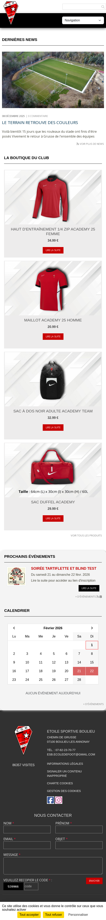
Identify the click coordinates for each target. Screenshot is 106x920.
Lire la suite (53, 250)
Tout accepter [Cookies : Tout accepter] (29, 914)
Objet (61, 839)
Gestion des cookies (64, 791)
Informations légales (65, 763)
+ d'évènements (85, 596)
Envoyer (94, 880)
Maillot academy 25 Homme (53, 320)
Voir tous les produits (86, 535)
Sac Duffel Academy (53, 502)
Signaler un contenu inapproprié (64, 773)
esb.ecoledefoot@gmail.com (71, 754)
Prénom (63, 823)
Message (12, 854)
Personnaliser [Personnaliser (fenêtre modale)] (78, 914)
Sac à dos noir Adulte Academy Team (52, 411)
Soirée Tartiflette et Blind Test (63, 568)
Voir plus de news (92, 144)
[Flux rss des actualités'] (78, 144)
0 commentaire (38, 116)
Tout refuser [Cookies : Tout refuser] (53, 914)
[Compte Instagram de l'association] (58, 800)
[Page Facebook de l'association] (50, 800)
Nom (8, 823)
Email (9, 839)
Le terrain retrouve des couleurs (40, 122)
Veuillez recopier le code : (27, 880)
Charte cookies (60, 783)
